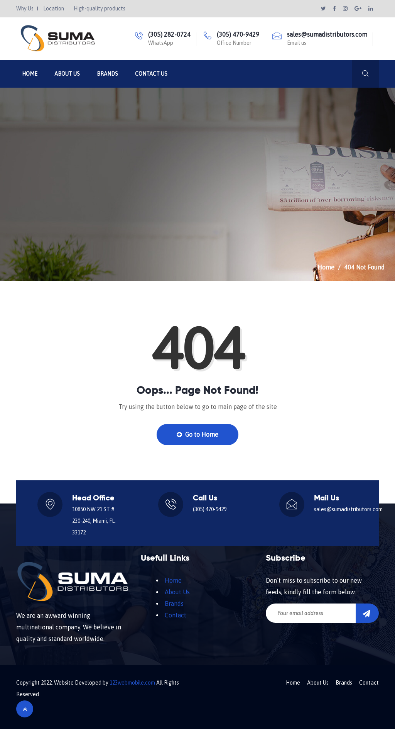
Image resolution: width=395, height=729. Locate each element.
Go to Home (197, 434)
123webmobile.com (132, 683)
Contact (175, 615)
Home (29, 74)
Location (53, 8)
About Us (67, 74)
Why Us (25, 8)
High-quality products (99, 8)
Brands (107, 74)
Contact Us (151, 74)
